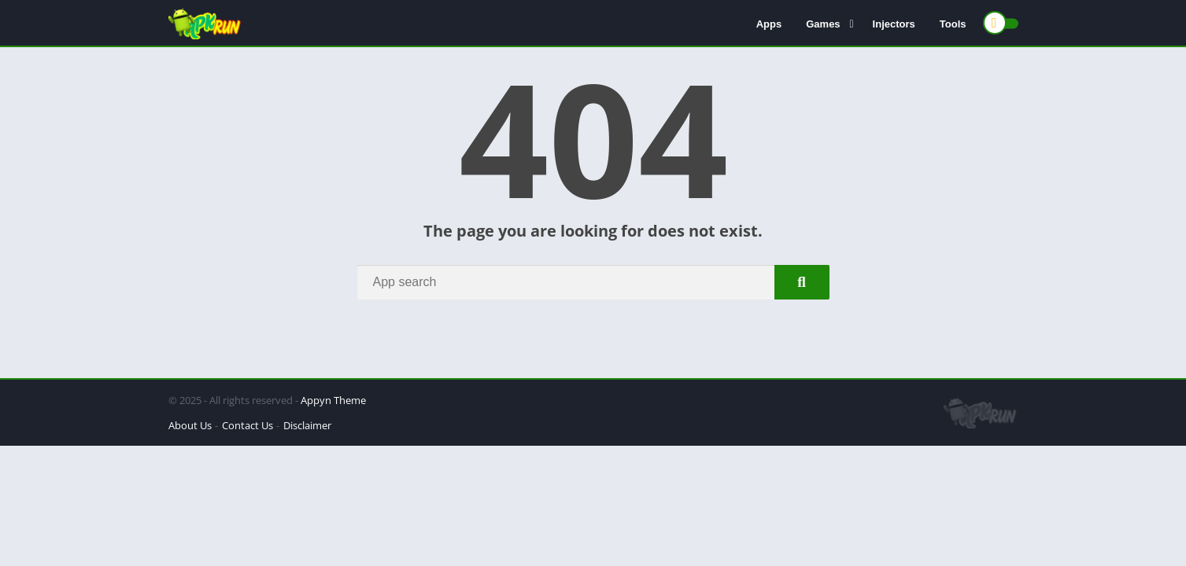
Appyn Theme (333, 400)
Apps (769, 24)
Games (823, 24)
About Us (190, 425)
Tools (953, 24)
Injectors (894, 24)
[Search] (593, 282)
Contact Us (247, 425)
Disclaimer (307, 425)
